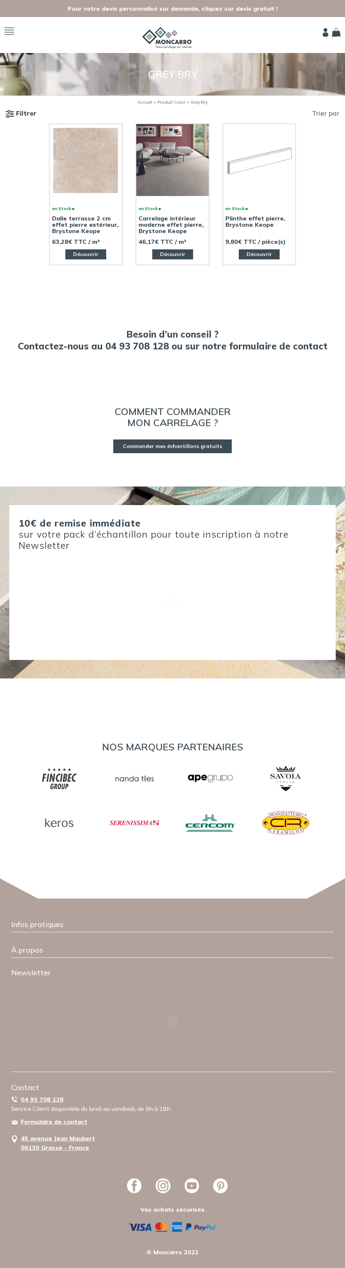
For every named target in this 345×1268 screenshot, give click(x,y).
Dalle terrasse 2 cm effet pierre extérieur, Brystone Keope (85, 224)
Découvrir (85, 254)
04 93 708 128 (42, 1099)
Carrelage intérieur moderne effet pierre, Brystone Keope (171, 224)
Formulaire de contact (54, 1121)
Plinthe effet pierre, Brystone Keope (255, 221)
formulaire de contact (278, 346)
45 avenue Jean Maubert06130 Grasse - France (58, 1143)
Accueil (144, 102)
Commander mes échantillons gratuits (172, 446)
